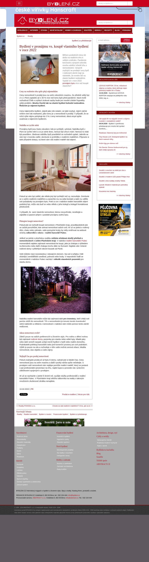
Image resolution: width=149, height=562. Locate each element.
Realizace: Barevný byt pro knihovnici (113, 133)
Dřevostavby (21, 439)
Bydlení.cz (21, 36)
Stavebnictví (21, 433)
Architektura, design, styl (107, 433)
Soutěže (100, 457)
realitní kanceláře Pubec (76, 241)
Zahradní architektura (65, 466)
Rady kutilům (61, 469)
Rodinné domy (22, 436)
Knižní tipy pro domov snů (108, 143)
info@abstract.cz (72, 498)
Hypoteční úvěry (63, 439)
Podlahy (20, 448)
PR (32, 389)
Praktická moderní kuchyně (107, 443)
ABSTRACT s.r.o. (39, 498)
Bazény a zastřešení (64, 463)
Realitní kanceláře (30, 414)
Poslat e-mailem (69, 394)
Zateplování (21, 445)
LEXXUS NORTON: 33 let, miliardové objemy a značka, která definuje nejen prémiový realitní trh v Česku (113, 88)
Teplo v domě (102, 446)
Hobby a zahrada (63, 460)
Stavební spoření (63, 442)
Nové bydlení (61, 446)
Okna (19, 454)
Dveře (19, 451)
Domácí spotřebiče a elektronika (29, 482)
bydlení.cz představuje (81, 40)
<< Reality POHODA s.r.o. (25, 406)
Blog (98, 453)
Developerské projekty (65, 450)
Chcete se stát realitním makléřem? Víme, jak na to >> (72, 406)
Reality (19, 414)
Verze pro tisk (83, 394)
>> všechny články (123, 102)
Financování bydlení (60, 414)
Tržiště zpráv (102, 460)
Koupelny (20, 467)
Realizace (20, 457)
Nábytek (20, 476)
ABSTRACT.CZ (103, 464)
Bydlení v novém (45, 414)
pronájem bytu (68, 83)
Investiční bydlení (63, 436)
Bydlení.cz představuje (78, 414)
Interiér (19, 461)
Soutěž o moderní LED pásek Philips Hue (114, 177)
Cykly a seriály (103, 436)
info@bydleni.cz (74, 495)
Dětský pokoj (21, 473)
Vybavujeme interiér (104, 440)
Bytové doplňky (22, 479)
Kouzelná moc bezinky (107, 191)
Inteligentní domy (63, 456)
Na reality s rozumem (65, 453)
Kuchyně (20, 464)
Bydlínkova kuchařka (105, 450)
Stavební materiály (24, 442)
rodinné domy (36, 339)
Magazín (103, 164)
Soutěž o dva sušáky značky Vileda (112, 181)
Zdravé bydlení (22, 485)
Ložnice (20, 470)
